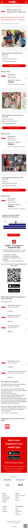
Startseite (4, 495)
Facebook (4, 508)
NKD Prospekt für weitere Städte (9, 413)
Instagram (4, 511)
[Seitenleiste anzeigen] (25, 526)
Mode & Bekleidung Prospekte (8, 19)
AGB (16, 513)
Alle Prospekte (21, 19)
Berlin (16, 2)
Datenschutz (18, 511)
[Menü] (2, 2)
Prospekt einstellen (20, 495)
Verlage (17, 497)
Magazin (4, 502)
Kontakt (17, 500)
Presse (17, 509)
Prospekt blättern (14, 65)
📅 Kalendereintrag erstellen (9, 61)
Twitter (4, 509)
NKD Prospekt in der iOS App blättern (14, 469)
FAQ (16, 498)
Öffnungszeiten (6, 497)
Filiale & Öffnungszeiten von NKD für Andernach (12, 17)
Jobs (16, 508)
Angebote (4, 500)
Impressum (18, 514)
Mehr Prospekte (13, 235)
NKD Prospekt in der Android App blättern (14, 466)
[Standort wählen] (26, 2)
